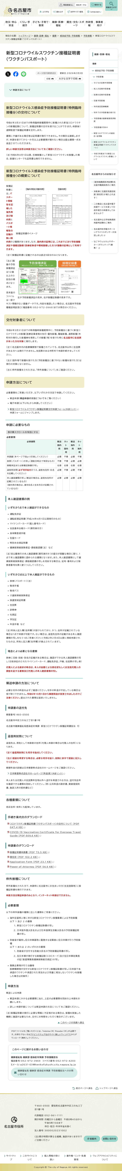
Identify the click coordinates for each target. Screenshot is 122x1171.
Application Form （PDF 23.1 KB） (32, 862)
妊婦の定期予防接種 (102, 95)
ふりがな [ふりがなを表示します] (45, 12)
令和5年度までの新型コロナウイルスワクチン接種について (105, 156)
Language (95, 12)
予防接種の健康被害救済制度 (105, 120)
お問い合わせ (109, 1139)
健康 (54, 36)
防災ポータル (81, 5)
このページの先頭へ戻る (72, 1022)
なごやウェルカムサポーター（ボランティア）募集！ (104, 245)
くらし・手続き (25, 23)
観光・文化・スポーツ (75, 23)
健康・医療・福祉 (58, 23)
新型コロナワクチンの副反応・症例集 (104, 134)
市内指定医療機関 (101, 106)
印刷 (48, 79)
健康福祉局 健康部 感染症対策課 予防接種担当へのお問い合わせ (45, 1072)
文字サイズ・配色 (76, 12)
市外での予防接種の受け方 (105, 112)
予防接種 (87, 36)
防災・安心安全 (11, 23)
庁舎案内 (91, 1139)
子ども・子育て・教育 (41, 23)
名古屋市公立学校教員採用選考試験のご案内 (104, 221)
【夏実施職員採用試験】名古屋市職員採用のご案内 (105, 183)
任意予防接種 (99, 101)
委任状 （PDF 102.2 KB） (25, 857)
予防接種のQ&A (101, 127)
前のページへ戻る (84, 1088)
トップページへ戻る (109, 1088)
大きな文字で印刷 (68, 79)
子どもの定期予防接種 (103, 83)
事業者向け (99, 23)
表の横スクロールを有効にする (23, 432)
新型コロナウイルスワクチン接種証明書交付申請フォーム (44, 409)
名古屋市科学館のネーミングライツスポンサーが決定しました (105, 232)
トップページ (25, 36)
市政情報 (89, 23)
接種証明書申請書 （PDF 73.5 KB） (30, 852)
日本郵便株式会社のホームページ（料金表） (37, 773)
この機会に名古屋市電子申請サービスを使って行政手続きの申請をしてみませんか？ (104, 208)
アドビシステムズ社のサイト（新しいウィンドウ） (50, 1034)
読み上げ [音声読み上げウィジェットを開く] (59, 12)
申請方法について (22, 90)
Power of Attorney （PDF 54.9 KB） (33, 867)
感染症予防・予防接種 (70, 36)
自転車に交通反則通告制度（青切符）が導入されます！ (105, 194)
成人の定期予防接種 (102, 89)
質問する (98, 5)
